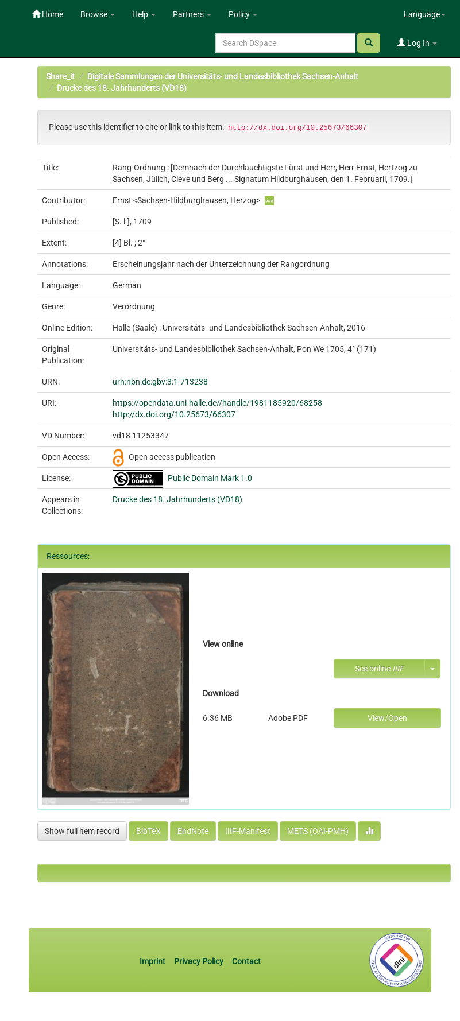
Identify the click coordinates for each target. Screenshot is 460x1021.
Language (425, 14)
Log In (417, 43)
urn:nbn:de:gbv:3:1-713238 (160, 381)
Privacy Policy (198, 961)
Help (144, 14)
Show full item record (82, 831)
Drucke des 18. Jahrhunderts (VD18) (122, 87)
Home (47, 14)
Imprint (153, 961)
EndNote (192, 831)
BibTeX (148, 831)
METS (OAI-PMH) (318, 831)
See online (379, 668)
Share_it (60, 76)
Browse (97, 14)
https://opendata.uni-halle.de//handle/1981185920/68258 (217, 402)
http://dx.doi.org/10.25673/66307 (174, 414)
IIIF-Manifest (247, 831)
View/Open (387, 718)
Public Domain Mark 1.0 (210, 478)
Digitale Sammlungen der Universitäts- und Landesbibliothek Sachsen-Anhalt (222, 76)
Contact (246, 961)
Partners (192, 14)
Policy (243, 14)
